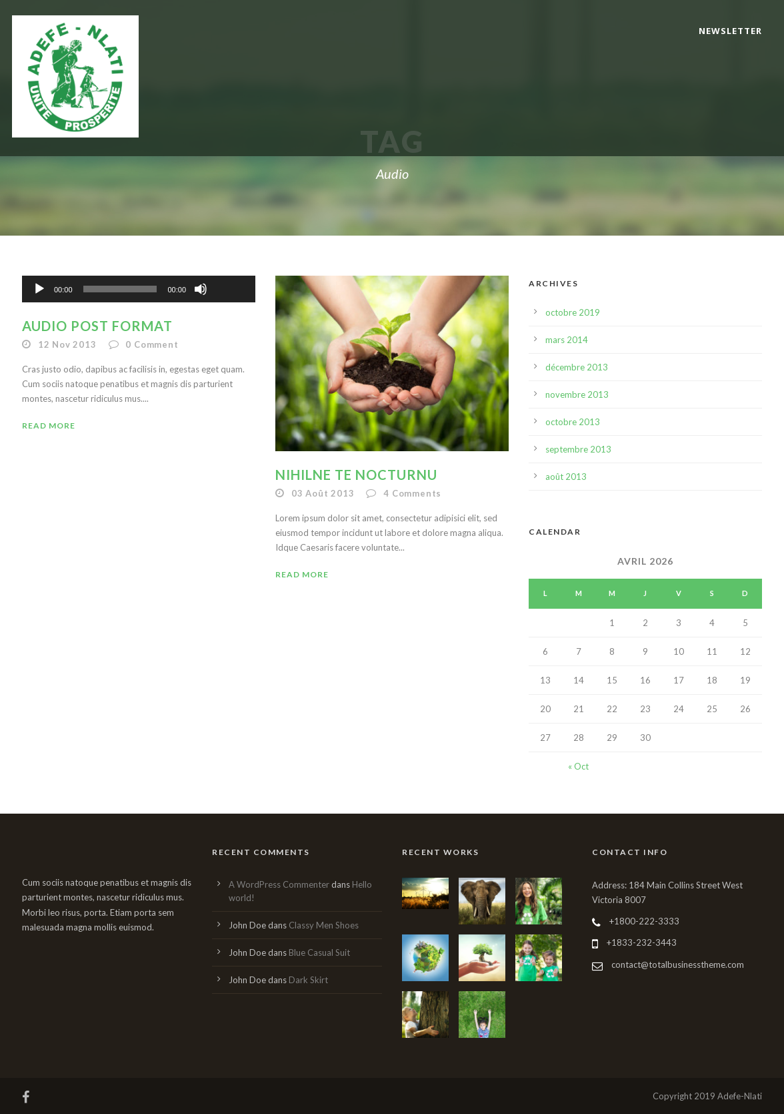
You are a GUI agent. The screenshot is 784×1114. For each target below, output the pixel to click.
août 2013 (566, 476)
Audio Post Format (97, 326)
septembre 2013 (578, 449)
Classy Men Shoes (324, 925)
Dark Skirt (308, 979)
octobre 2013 (572, 421)
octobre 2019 (572, 312)
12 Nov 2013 (67, 344)
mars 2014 (566, 339)
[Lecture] (39, 289)
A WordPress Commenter (279, 884)
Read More (48, 426)
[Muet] (200, 289)
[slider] (120, 289)
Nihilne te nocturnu (356, 475)
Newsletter (730, 31)
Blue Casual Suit (319, 952)
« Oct (578, 766)
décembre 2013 (576, 367)
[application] (138, 289)
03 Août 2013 (323, 493)
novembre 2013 (577, 394)
